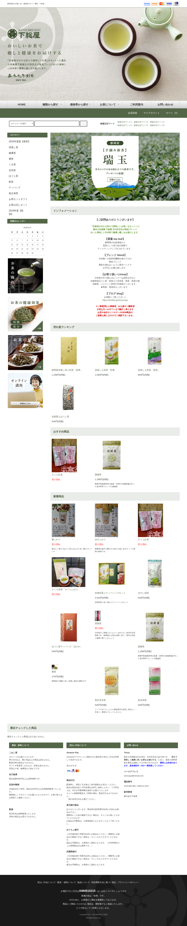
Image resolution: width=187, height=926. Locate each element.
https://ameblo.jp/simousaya (115, 300)
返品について (83, 882)
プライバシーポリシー (128, 882)
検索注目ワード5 (141, 125)
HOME (22, 104)
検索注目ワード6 (157, 125)
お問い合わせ (165, 104)
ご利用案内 (136, 104)
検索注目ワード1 (124, 122)
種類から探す (50, 104)
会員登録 (130, 113)
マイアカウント (149, 113)
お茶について (108, 104)
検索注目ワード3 (157, 122)
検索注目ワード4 (124, 125)
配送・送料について (66, 882)
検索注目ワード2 (141, 122)
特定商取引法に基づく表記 (103, 882)
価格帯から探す (79, 104)
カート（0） (170, 113)
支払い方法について (46, 882)
